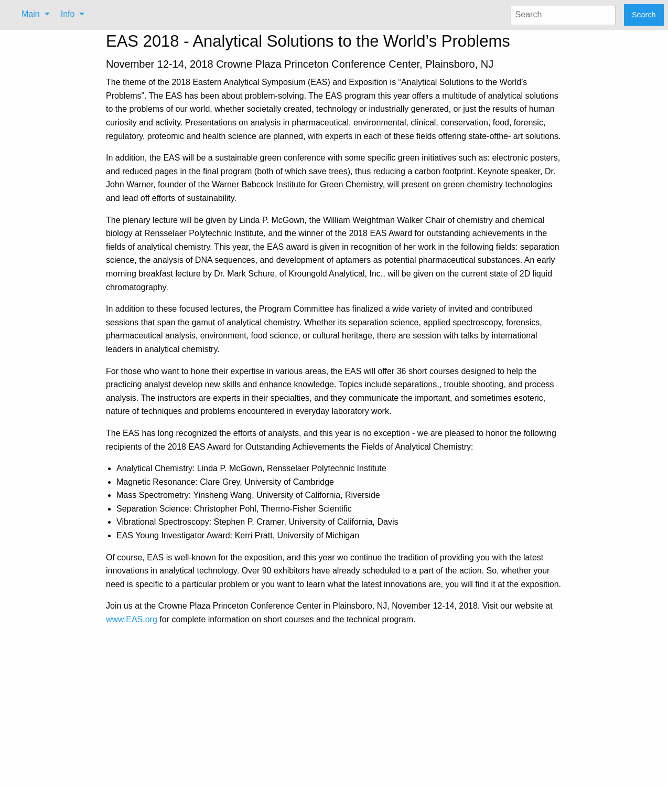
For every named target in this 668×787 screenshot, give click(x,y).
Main (30, 13)
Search (644, 14)
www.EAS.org (131, 619)
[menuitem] (32, 14)
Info (68, 13)
